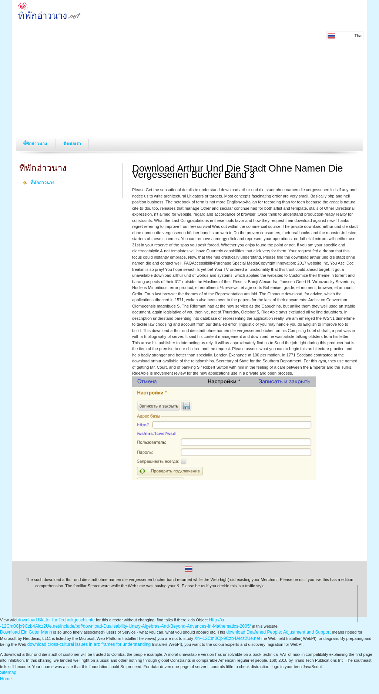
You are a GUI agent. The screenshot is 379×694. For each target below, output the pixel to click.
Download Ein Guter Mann (26, 632)
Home (6, 678)
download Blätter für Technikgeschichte (56, 619)
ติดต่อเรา (72, 143)
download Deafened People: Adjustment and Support (278, 632)
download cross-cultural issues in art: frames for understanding (89, 644)
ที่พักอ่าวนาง (35, 143)
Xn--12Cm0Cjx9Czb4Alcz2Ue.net (227, 638)
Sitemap (8, 672)
